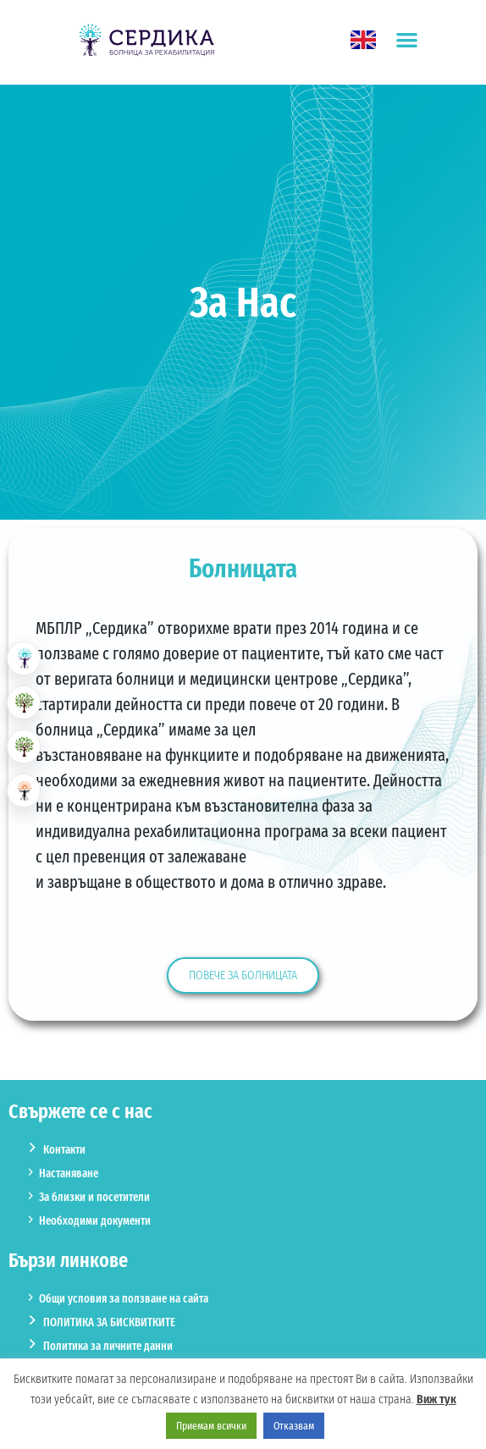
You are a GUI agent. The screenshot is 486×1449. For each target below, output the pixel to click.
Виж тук (436, 1399)
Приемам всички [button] (211, 1425)
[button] (406, 40)
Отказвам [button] (293, 1425)
